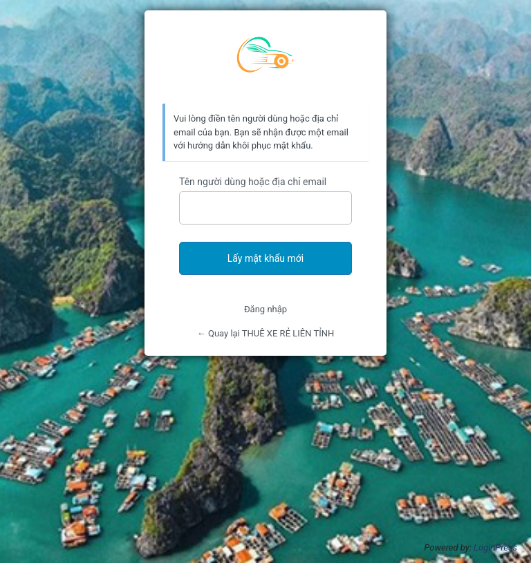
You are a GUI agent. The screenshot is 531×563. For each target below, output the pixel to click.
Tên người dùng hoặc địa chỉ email (252, 181)
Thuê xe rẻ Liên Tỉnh (265, 57)
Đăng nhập (265, 309)
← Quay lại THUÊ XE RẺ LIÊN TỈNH (266, 333)
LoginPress (495, 547)
